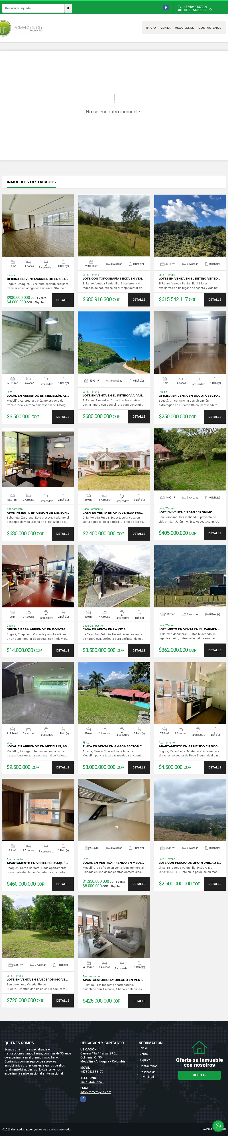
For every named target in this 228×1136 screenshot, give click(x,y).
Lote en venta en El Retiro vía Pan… (113, 395)
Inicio (151, 27)
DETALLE (62, 300)
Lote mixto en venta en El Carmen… (189, 629)
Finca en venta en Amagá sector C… (113, 746)
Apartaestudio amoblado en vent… (113, 980)
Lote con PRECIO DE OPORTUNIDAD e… (190, 862)
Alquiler (145, 1060)
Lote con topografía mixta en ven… (113, 278)
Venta (165, 27)
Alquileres (184, 27)
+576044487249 (195, 6)
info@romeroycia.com (95, 1092)
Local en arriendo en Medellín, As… (38, 395)
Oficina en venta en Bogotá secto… (189, 395)
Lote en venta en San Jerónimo (186, 512)
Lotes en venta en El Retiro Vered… (189, 278)
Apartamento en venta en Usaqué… (37, 863)
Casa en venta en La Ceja (104, 629)
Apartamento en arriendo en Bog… (189, 746)
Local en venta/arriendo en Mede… (113, 862)
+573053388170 (195, 10)
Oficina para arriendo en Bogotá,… (38, 629)
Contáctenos (209, 27)
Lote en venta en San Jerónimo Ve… (37, 979)
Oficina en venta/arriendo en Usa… (37, 279)
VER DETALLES (38, 225)
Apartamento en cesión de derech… (38, 512)
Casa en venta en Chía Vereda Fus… (113, 512)
